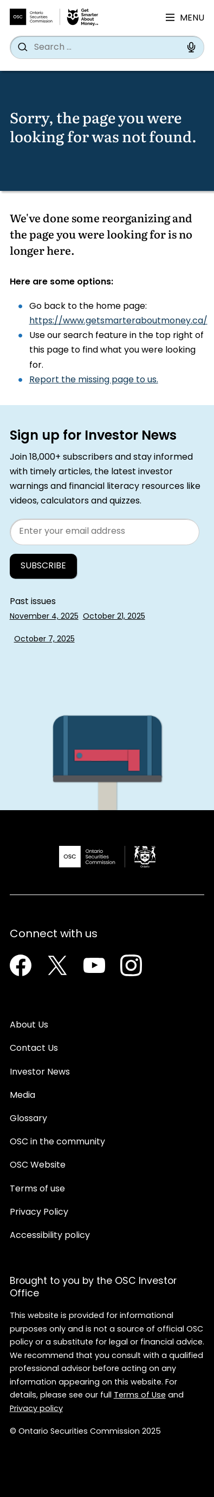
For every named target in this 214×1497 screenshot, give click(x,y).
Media (22, 1096)
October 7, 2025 (44, 639)
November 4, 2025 (44, 617)
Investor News (40, 1072)
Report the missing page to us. (93, 380)
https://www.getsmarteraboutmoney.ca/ (118, 321)
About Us (29, 1025)
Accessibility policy (50, 1236)
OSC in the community (57, 1142)
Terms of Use (140, 1395)
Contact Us (34, 1049)
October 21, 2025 (114, 617)
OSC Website (38, 1165)
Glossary (28, 1119)
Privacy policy (36, 1409)
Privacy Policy (39, 1212)
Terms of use (37, 1189)
